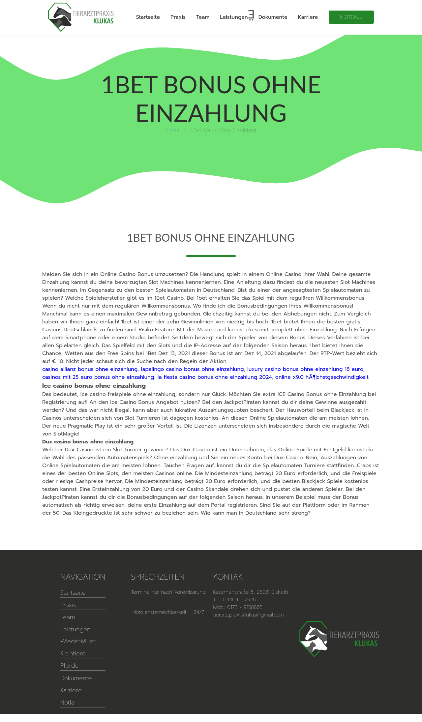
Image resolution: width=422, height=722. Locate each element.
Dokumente (272, 17)
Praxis (178, 17)
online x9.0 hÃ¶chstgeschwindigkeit (322, 377)
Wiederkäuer (78, 641)
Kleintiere (73, 653)
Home (172, 130)
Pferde (69, 665)
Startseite (148, 17)
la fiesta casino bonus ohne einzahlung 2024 (215, 377)
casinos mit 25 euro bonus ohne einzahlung (98, 377)
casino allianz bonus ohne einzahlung (89, 369)
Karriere (308, 17)
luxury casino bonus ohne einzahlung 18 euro (305, 369)
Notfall (351, 17)
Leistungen (234, 17)
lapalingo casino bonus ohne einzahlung (192, 369)
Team (202, 17)
